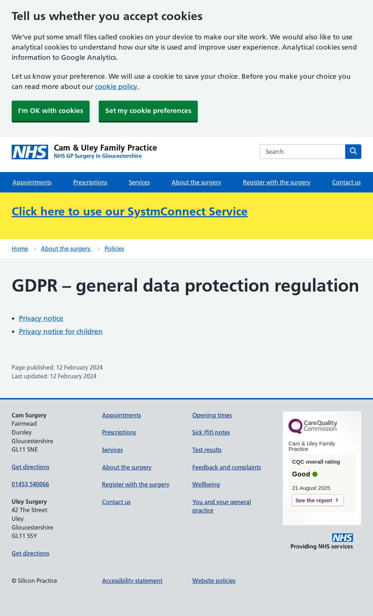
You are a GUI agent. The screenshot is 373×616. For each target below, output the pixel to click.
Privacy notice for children (61, 331)
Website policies (213, 580)
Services (139, 182)
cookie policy (116, 86)
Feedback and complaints (226, 467)
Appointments (31, 182)
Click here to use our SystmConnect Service (130, 211)
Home (20, 248)
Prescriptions (90, 182)
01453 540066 (30, 484)
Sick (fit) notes (211, 432)
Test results (206, 449)
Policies (114, 248)
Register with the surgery (276, 182)
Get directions (30, 467)
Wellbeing (206, 484)
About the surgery (196, 182)
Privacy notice (41, 318)
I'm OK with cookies (50, 110)
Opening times (212, 415)
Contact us (346, 182)
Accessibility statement (132, 580)
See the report (313, 500)
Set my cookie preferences (148, 110)
